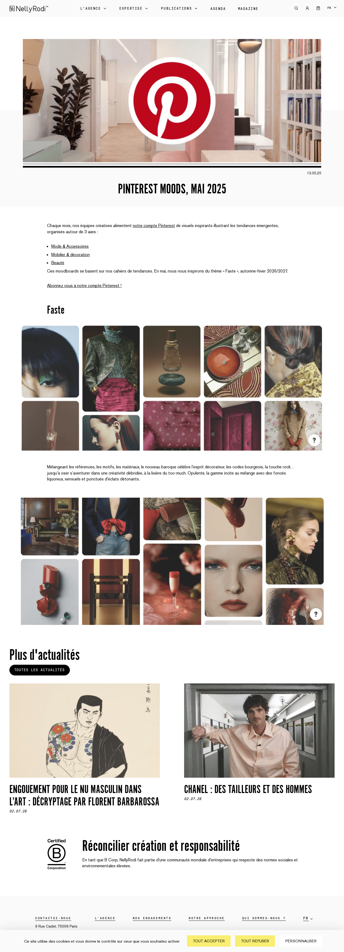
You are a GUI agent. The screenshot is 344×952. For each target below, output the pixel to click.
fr (329, 7)
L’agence (105, 918)
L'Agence (93, 8)
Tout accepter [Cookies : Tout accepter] (209, 941)
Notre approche (207, 918)
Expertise (134, 8)
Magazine (248, 8)
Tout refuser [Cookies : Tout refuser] (255, 941)
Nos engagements (152, 918)
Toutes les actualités (39, 670)
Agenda (218, 8)
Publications (179, 8)
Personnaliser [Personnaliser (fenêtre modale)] (301, 941)
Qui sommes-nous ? (264, 918)
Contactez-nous (53, 918)
